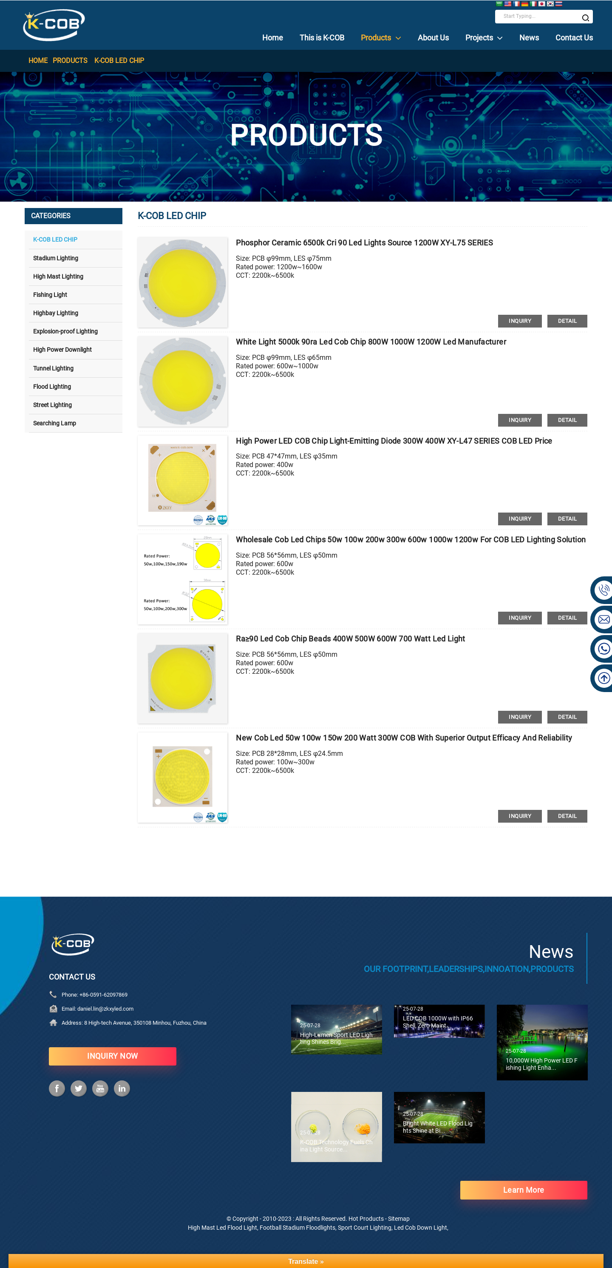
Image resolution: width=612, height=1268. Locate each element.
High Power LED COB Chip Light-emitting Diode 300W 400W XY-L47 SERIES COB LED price (394, 440)
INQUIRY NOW (112, 1055)
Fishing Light (50, 294)
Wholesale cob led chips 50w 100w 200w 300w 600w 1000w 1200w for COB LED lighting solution (411, 540)
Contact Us (574, 37)
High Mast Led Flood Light (222, 1227)
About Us (433, 37)
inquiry (520, 321)
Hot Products (366, 1218)
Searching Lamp (54, 423)
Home (272, 37)
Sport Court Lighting (364, 1227)
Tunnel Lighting (53, 368)
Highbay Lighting (55, 313)
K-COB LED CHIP (119, 61)
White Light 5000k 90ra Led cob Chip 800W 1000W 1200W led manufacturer (371, 342)
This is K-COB (322, 37)
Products (381, 38)
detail (567, 321)
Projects (484, 38)
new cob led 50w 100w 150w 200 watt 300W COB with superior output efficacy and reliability (404, 737)
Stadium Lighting (55, 257)
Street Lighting (52, 404)
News (529, 37)
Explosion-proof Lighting (65, 331)
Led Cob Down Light (420, 1227)
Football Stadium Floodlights (297, 1227)
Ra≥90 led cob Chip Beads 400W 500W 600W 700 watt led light (350, 638)
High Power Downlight (62, 349)
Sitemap (399, 1218)
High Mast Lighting (58, 276)
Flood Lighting (52, 386)
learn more (523, 1189)
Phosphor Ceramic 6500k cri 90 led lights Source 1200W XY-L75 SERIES (364, 243)
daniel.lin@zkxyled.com (105, 1008)
